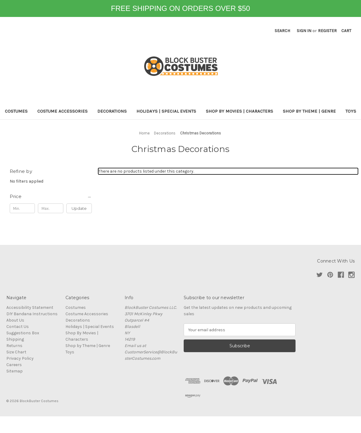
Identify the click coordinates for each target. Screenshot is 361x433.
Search (282, 30)
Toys (351, 111)
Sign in (304, 30)
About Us (15, 320)
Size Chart (16, 352)
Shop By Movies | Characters (239, 111)
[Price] (51, 196)
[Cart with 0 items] (346, 30)
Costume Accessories (62, 111)
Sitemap (14, 371)
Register (327, 30)
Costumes (16, 111)
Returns (14, 345)
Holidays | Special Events (166, 111)
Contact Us (17, 326)
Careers (14, 364)
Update (79, 208)
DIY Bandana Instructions (32, 313)
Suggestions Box (22, 332)
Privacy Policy (20, 358)
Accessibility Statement (29, 307)
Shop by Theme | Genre (309, 111)
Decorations (112, 111)
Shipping (15, 339)
